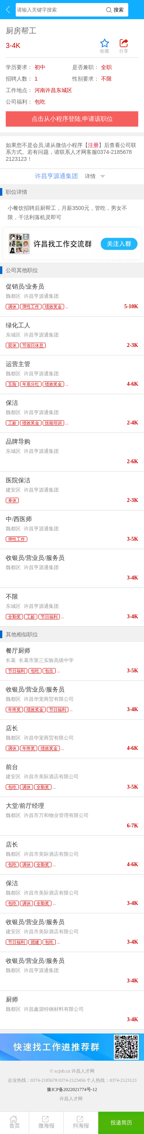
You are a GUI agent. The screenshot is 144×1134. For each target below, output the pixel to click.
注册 (93, 145)
